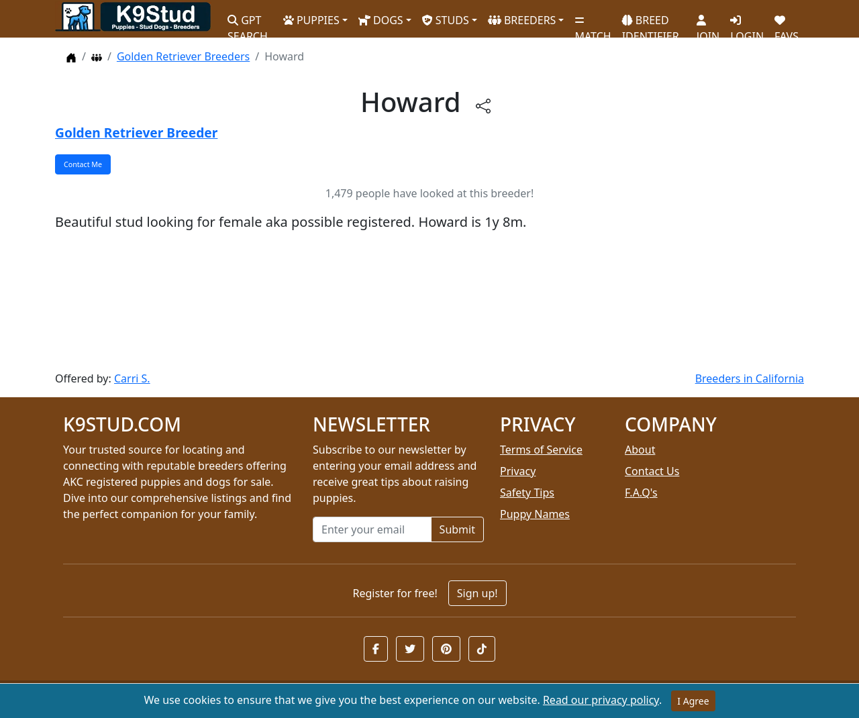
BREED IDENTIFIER (650, 22)
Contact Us (652, 471)
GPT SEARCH (248, 22)
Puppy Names (535, 514)
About (640, 449)
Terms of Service (541, 449)
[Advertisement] (429, 301)
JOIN (708, 23)
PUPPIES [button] (311, 20)
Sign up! (477, 593)
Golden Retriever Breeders (183, 56)
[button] (376, 649)
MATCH (592, 23)
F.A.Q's (641, 492)
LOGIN (747, 23)
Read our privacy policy (601, 700)
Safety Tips (527, 492)
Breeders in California (749, 378)
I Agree (693, 701)
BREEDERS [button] (522, 20)
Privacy (518, 471)
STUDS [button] (445, 20)
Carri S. (132, 378)
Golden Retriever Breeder (136, 132)
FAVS (786, 23)
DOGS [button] (380, 20)
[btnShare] (483, 105)
